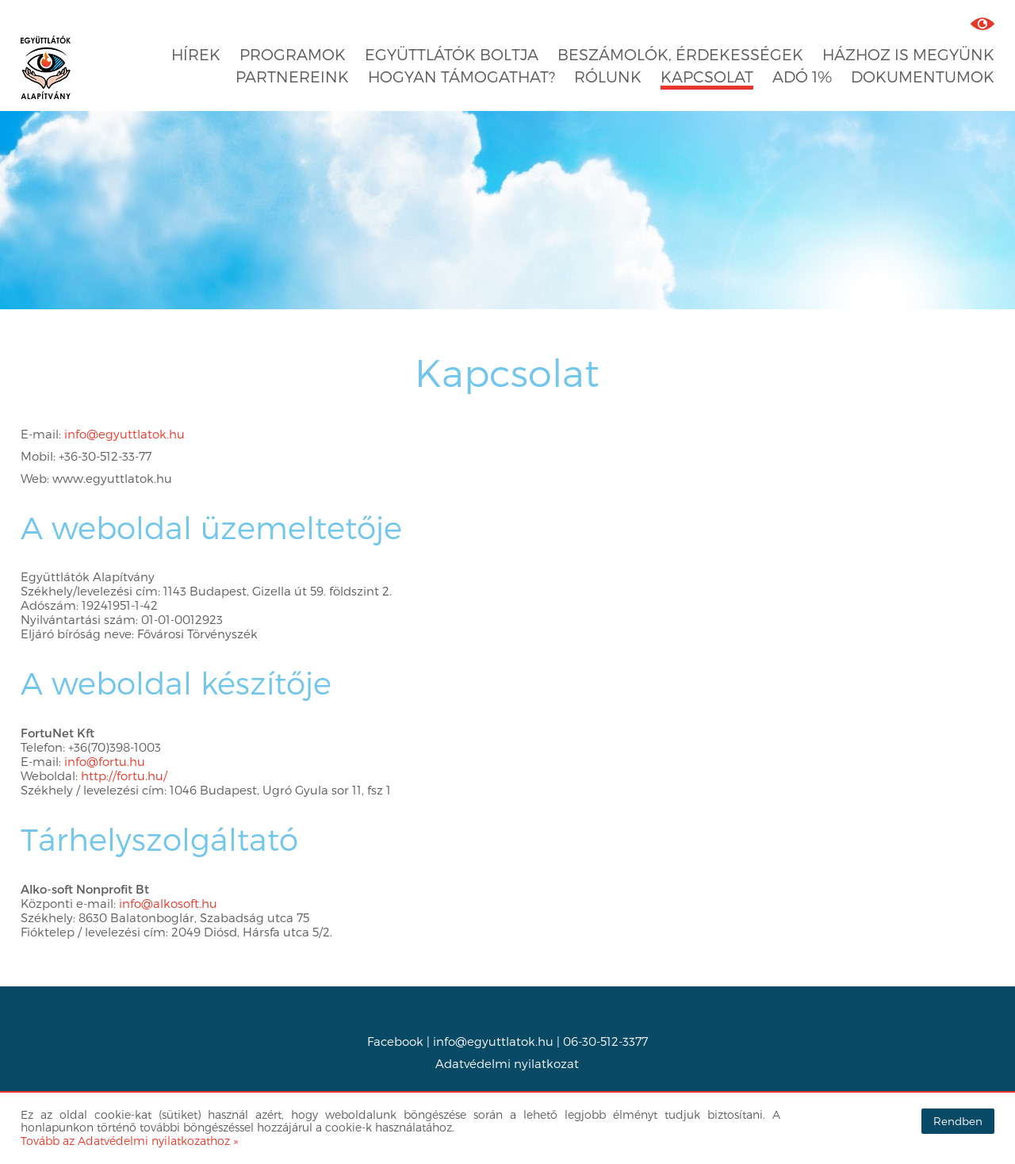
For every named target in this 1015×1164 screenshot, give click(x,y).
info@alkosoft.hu (168, 903)
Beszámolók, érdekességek (680, 54)
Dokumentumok (922, 76)
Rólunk (608, 76)
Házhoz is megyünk (908, 54)
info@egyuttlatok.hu (124, 434)
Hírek (195, 54)
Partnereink (292, 76)
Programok (292, 54)
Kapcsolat (707, 76)
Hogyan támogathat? (461, 76)
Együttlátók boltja (451, 54)
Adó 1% (802, 76)
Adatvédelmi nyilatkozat (507, 1063)
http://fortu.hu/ (124, 775)
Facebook (395, 1041)
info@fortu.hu (104, 761)
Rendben (957, 1121)
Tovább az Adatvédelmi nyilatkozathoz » (129, 1140)
